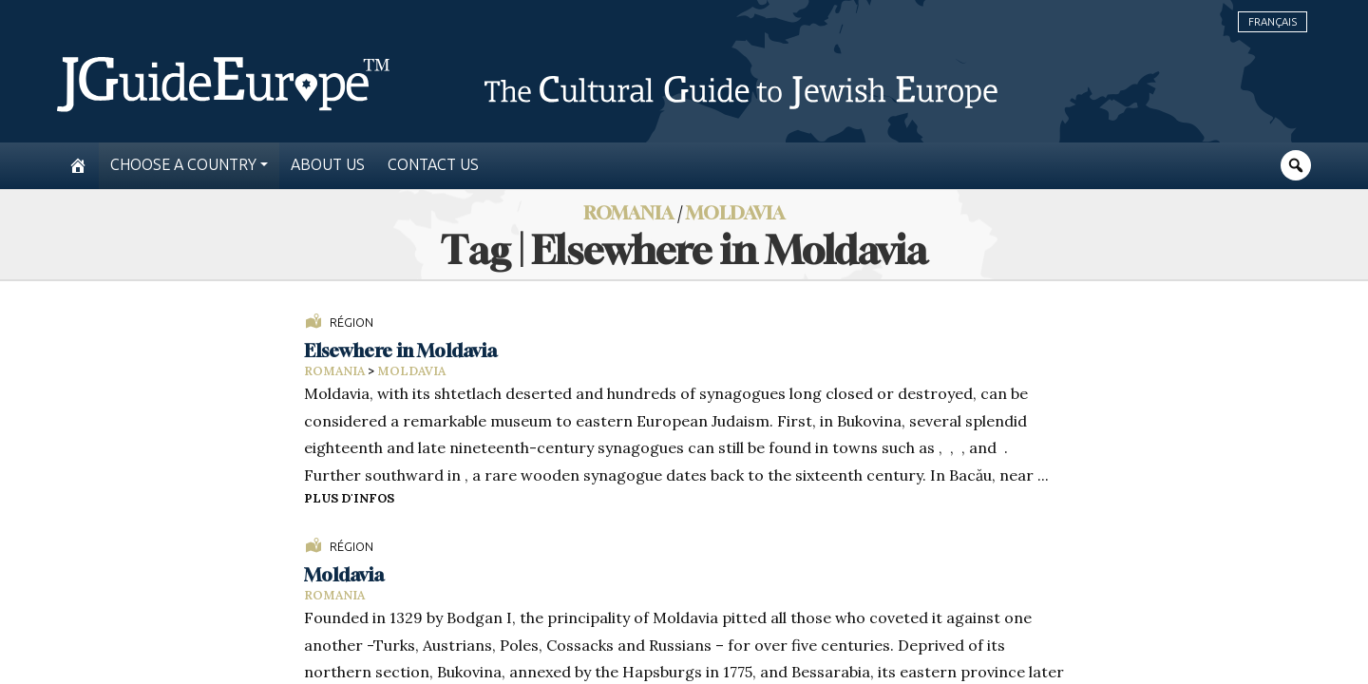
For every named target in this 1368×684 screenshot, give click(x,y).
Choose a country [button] (183, 165)
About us (328, 165)
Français (1272, 21)
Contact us (433, 165)
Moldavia (735, 212)
